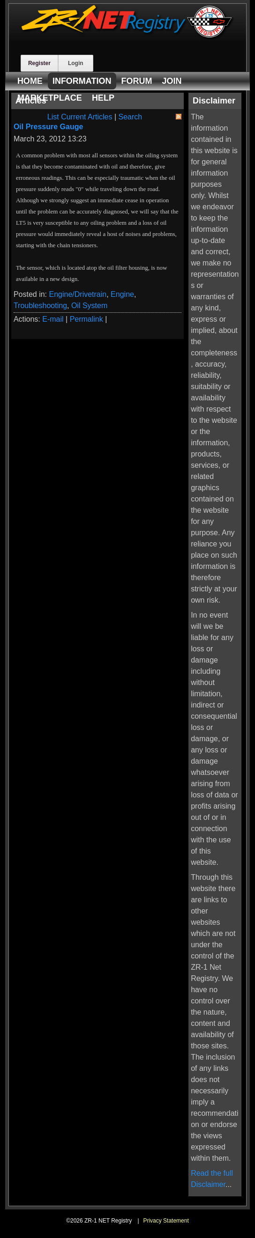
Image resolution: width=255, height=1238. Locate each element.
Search (130, 117)
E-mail (52, 319)
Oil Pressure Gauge (48, 127)
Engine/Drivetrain (77, 294)
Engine (122, 294)
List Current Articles (79, 117)
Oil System (89, 306)
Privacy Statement (165, 1220)
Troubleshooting (40, 306)
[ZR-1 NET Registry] (127, 37)
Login (75, 63)
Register (39, 63)
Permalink (86, 319)
